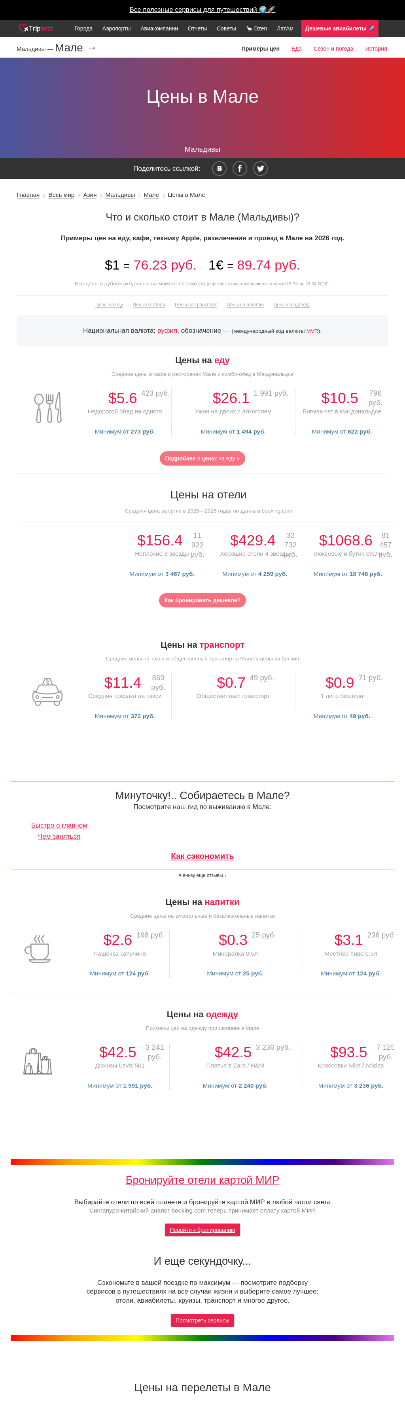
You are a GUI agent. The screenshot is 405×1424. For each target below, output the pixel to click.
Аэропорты (116, 28)
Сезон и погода (334, 48)
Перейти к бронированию (202, 1230)
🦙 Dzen (256, 28)
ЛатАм (285, 28)
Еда (296, 48)
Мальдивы (120, 194)
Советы (226, 28)
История (376, 48)
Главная (28, 194)
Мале (151, 194)
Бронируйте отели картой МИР (203, 1180)
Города (83, 28)
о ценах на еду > (202, 458)
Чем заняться (59, 836)
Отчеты (197, 28)
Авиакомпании (159, 28)
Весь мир (61, 194)
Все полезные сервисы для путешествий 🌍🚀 (203, 9)
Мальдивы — (36, 49)
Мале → (76, 47)
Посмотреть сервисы (202, 1320)
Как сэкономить (202, 856)
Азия (90, 194)
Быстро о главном (59, 825)
